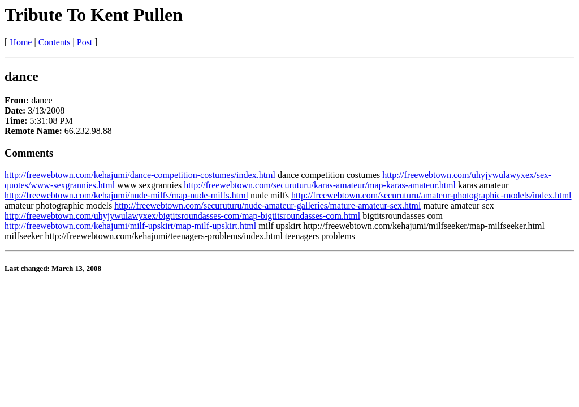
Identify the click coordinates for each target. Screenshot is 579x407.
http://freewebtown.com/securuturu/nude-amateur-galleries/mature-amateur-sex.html (267, 205)
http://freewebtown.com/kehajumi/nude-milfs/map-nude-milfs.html (126, 195)
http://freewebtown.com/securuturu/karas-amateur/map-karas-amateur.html (320, 185)
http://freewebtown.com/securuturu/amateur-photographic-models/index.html (431, 195)
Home (21, 42)
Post (85, 42)
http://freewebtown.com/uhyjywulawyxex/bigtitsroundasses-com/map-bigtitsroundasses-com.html (182, 215)
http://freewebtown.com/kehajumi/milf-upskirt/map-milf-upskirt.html (130, 226)
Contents (54, 42)
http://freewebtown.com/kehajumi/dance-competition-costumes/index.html (140, 175)
